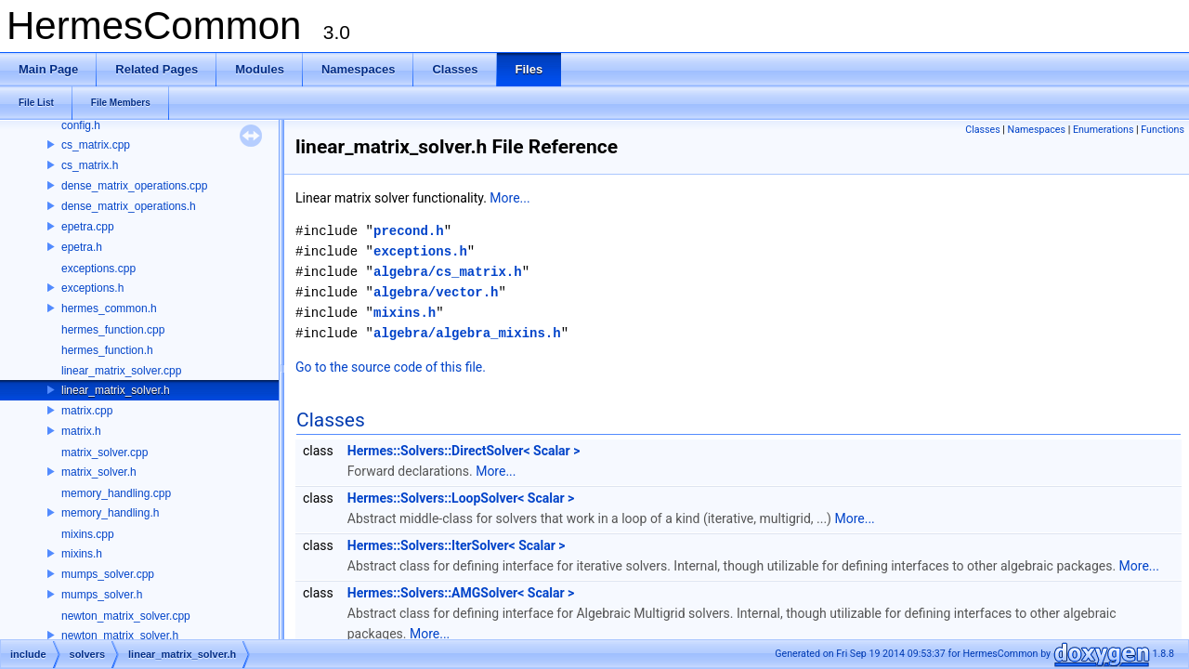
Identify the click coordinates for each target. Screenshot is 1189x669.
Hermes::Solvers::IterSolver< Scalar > (456, 545)
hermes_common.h (109, 308)
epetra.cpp (87, 226)
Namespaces (1036, 130)
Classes (982, 130)
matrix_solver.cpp (104, 452)
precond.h (408, 231)
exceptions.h (92, 288)
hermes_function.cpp (112, 329)
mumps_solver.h (101, 594)
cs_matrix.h (89, 165)
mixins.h (81, 553)
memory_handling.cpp (116, 493)
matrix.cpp (86, 410)
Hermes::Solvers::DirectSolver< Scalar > (464, 450)
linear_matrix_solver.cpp (121, 370)
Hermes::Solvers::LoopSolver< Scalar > (461, 498)
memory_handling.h (110, 512)
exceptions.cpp (98, 268)
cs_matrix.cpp (95, 144)
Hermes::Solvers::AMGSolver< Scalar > (461, 592)
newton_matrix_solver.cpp (125, 616)
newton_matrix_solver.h (119, 635)
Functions (1162, 130)
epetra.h (81, 247)
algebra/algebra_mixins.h (467, 333)
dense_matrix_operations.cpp (134, 185)
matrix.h (81, 431)
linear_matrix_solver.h (115, 390)
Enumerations (1103, 130)
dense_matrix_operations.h (128, 206)
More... (509, 197)
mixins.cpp (87, 534)
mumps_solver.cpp (107, 574)
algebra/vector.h (435, 292)
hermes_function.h (107, 350)
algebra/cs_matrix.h (447, 272)
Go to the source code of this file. (390, 367)
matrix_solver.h (99, 472)
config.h (80, 125)
